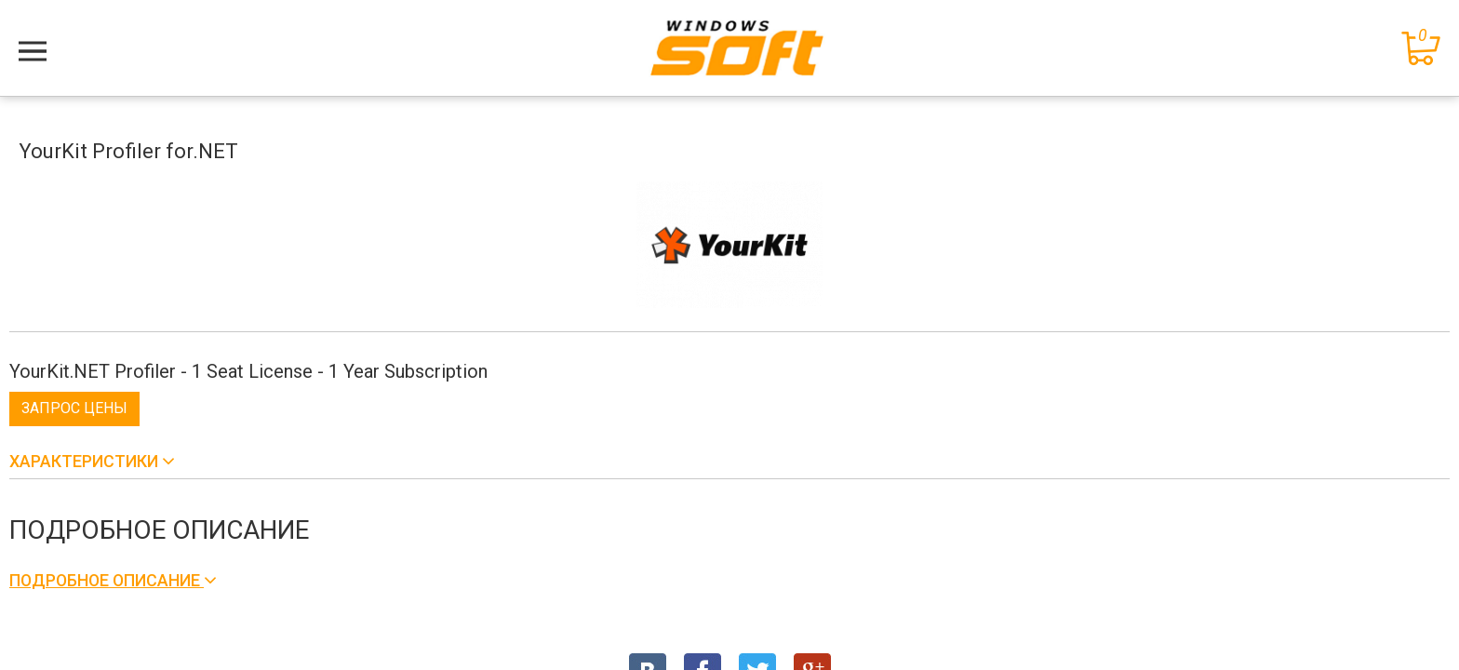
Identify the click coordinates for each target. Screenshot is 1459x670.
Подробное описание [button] (106, 580)
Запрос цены (74, 408)
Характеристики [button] (85, 461)
